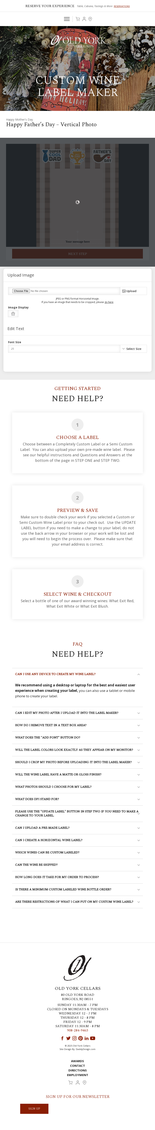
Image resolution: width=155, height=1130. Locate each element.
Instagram (74, 1038)
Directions (77, 1070)
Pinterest (80, 1038)
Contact (77, 1066)
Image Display (18, 307)
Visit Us (90, 19)
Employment (77, 1075)
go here (109, 302)
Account (84, 19)
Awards (77, 1061)
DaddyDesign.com (85, 1049)
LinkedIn (86, 1038)
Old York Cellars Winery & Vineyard (77, 41)
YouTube (92, 1038)
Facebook (62, 1038)
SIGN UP (34, 1109)
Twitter (68, 1038)
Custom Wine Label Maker (77, 86)
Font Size (14, 342)
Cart (78, 19)
